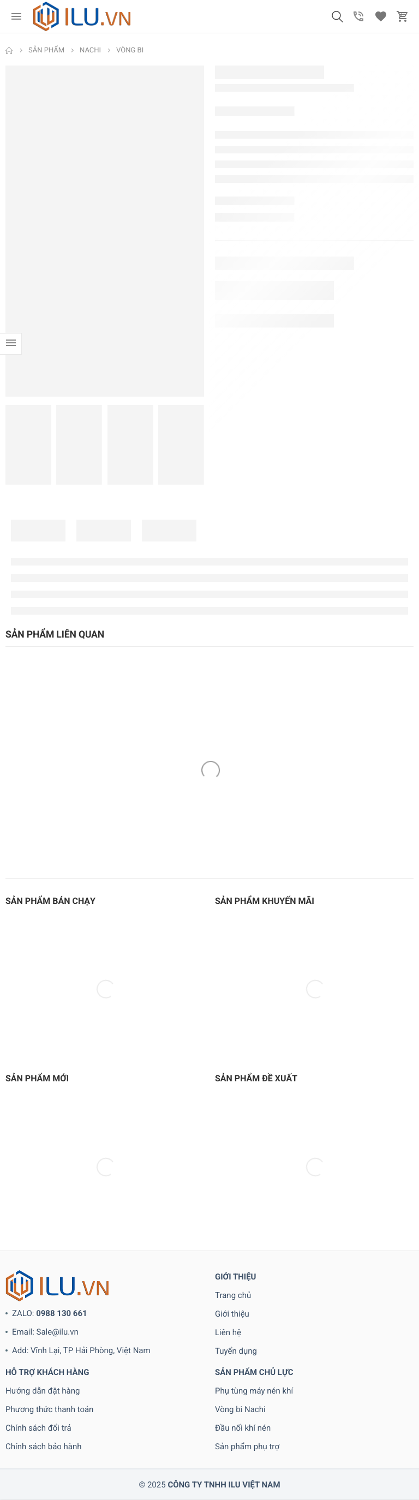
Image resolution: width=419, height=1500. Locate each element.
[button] (337, 16)
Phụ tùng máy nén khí (254, 1391)
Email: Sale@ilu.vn (45, 1332)
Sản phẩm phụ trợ (247, 1446)
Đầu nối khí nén (243, 1428)
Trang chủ (233, 1295)
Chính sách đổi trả (38, 1428)
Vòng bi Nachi (240, 1409)
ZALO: (49, 1313)
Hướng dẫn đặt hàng (42, 1391)
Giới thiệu (232, 1314)
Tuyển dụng (236, 1351)
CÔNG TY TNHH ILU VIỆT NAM (223, 1485)
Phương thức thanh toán (49, 1409)
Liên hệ (228, 1332)
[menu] (16, 16)
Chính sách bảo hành (43, 1446)
